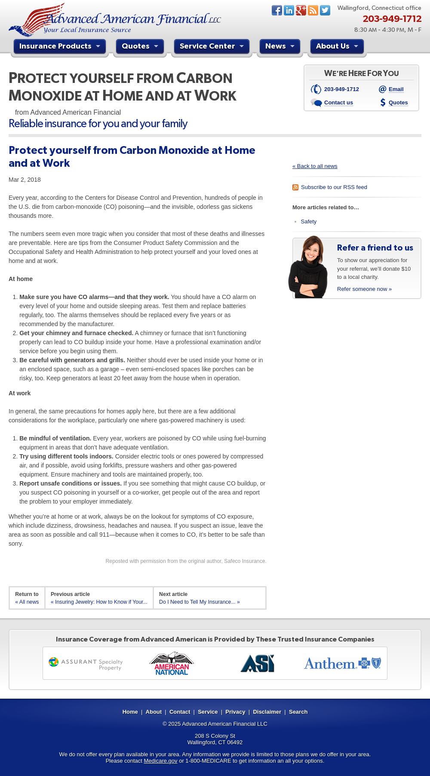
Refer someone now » (364, 289)
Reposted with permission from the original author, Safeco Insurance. (186, 561)
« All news (27, 602)
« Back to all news (315, 166)
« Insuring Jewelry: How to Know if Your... (99, 602)
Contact (179, 712)
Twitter (325, 10)
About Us (338, 47)
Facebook (277, 10)
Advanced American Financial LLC (224, 724)
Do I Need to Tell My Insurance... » (199, 602)
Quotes (141, 47)
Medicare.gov (161, 761)
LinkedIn (289, 10)
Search (298, 712)
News (313, 10)
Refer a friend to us (375, 247)
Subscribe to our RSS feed (334, 187)
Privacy (235, 712)
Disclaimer (267, 712)
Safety (309, 221)
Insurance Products (60, 47)
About (154, 712)
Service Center (213, 47)
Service (208, 712)
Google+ (301, 10)
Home (130, 712)
